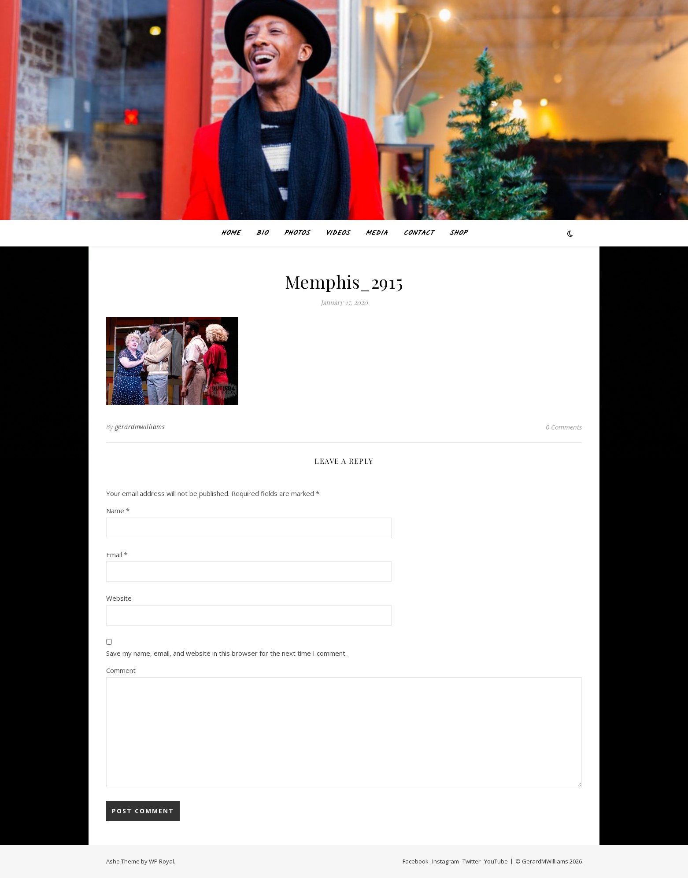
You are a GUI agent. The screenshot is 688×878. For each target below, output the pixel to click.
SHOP (458, 233)
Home (230, 233)
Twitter (471, 861)
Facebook (416, 861)
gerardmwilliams (140, 426)
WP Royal (161, 861)
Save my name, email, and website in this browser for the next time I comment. (226, 653)
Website (119, 598)
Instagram (445, 861)
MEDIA (377, 233)
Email (116, 554)
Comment (121, 670)
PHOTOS (297, 233)
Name (117, 510)
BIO (262, 233)
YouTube (496, 861)
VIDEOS (338, 233)
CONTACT (418, 233)
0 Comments (564, 426)
